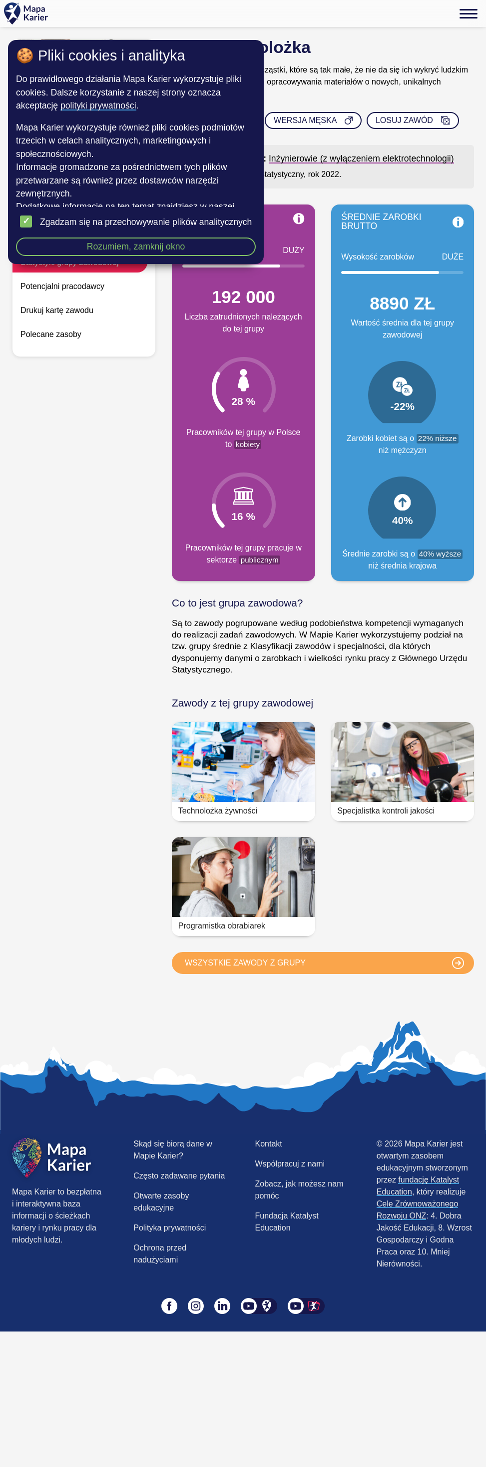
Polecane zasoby (50, 334)
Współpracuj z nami (290, 1164)
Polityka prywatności (169, 1228)
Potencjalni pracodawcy (62, 286)
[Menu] (468, 13)
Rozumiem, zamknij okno (136, 247)
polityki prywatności (98, 105)
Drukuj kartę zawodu (56, 310)
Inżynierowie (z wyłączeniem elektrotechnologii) (361, 159)
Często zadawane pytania (179, 1176)
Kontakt (268, 1144)
